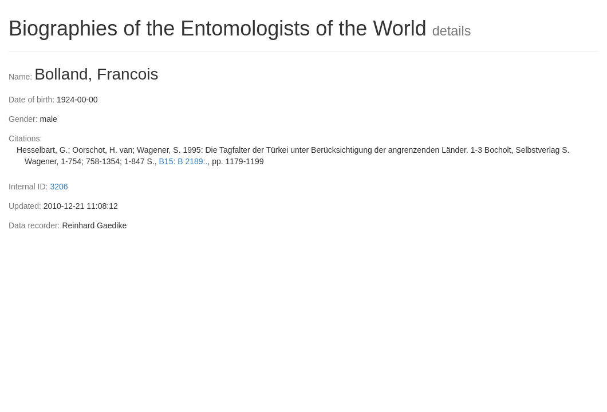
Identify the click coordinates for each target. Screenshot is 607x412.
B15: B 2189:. (183, 161)
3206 (59, 186)
